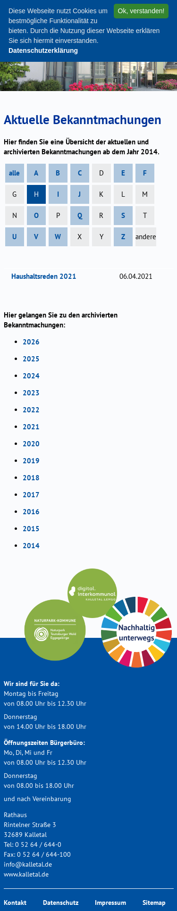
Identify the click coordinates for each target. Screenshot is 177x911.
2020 (31, 443)
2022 (31, 409)
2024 (31, 375)
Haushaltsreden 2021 (46, 276)
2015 (31, 528)
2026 (31, 341)
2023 (31, 392)
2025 (31, 358)
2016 (31, 511)
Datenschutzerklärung (43, 50)
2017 (31, 494)
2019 (31, 460)
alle (14, 172)
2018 (31, 477)
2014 (31, 545)
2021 (31, 426)
